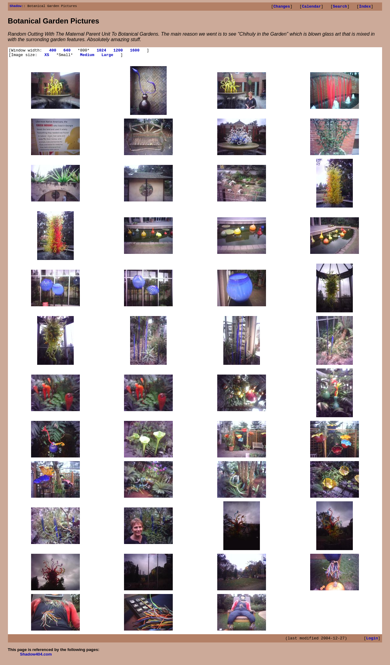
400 (52, 52)
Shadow (16, 6)
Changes (281, 7)
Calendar (311, 7)
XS (46, 57)
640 (66, 52)
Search (340, 7)
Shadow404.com (36, 658)
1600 (134, 52)
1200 (118, 52)
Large (107, 57)
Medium (87, 57)
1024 (101, 52)
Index (365, 7)
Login (372, 641)
